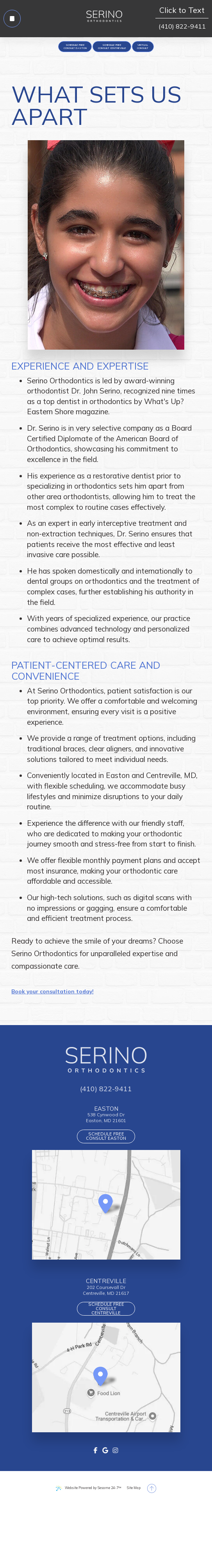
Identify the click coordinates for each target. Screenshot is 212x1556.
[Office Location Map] (105, 1232)
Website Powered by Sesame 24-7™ (88, 1535)
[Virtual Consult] (164, 49)
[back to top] (168, 1535)
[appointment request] (56, 49)
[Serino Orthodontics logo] (104, 19)
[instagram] (116, 1496)
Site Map (145, 1535)
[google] (105, 1496)
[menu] (17, 18)
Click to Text (182, 11)
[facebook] (95, 1496)
